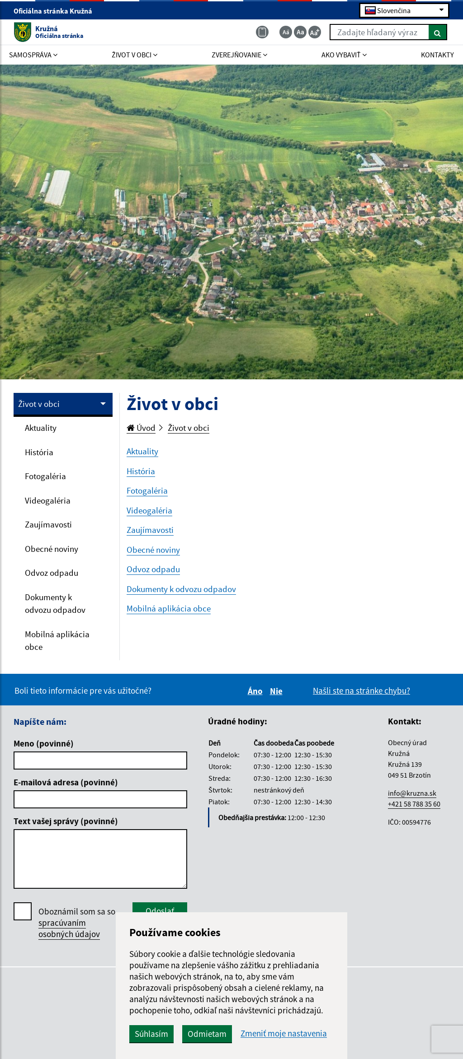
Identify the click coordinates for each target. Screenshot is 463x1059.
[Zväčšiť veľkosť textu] (314, 32)
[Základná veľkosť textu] (300, 32)
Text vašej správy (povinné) (66, 821)
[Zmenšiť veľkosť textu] (285, 32)
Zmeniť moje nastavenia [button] (284, 1033)
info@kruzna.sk (412, 793)
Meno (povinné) (44, 743)
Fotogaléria (45, 476)
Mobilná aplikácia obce (57, 641)
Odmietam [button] (207, 1033)
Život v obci (39, 403)
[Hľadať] (438, 32)
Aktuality (41, 427)
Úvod (141, 427)
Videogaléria (48, 500)
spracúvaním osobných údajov (69, 928)
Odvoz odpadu (51, 572)
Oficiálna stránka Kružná (57, 10)
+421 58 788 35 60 (414, 803)
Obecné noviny (51, 548)
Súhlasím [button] (151, 1033)
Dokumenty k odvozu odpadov (55, 604)
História (39, 452)
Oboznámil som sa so (76, 923)
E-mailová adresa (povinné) (66, 782)
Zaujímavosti (48, 524)
